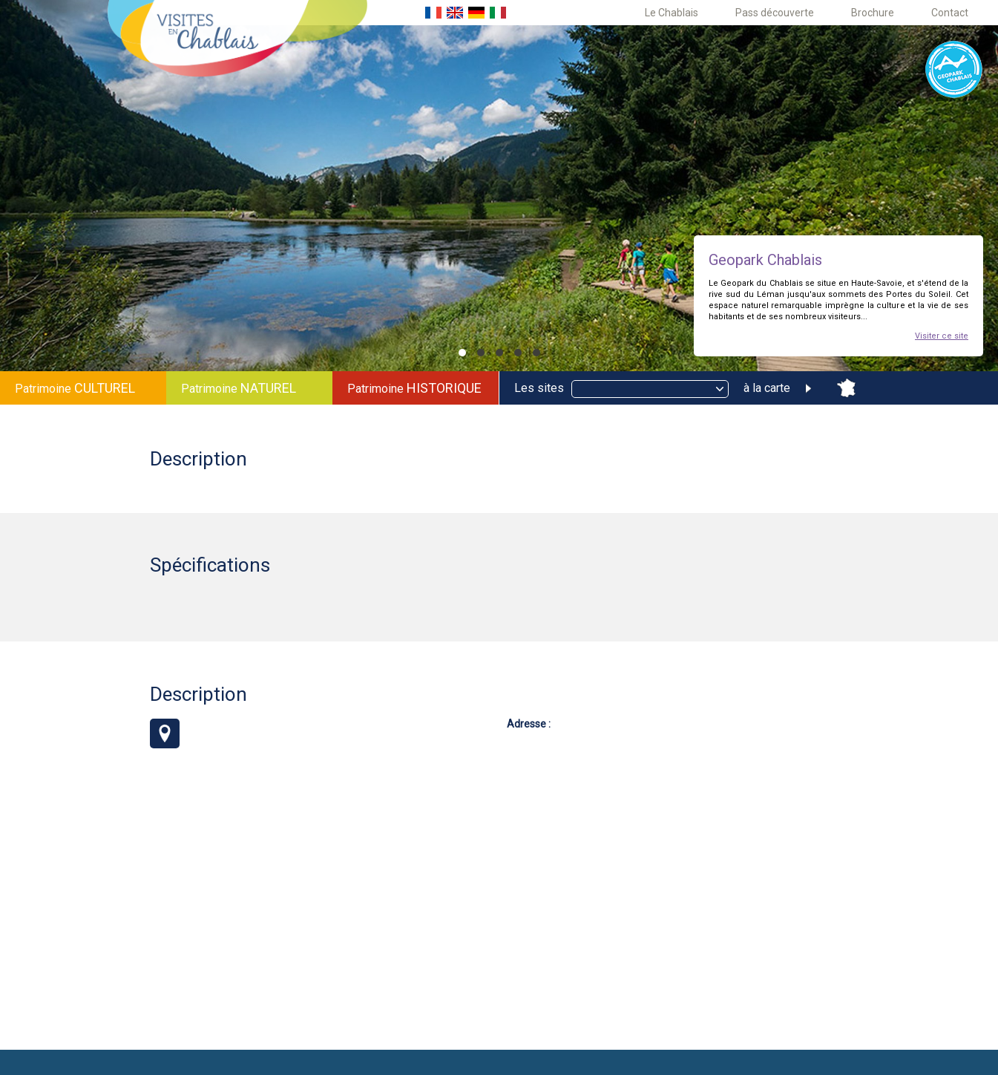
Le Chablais (671, 13)
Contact (949, 13)
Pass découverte (774, 13)
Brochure (872, 13)
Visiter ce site (941, 336)
